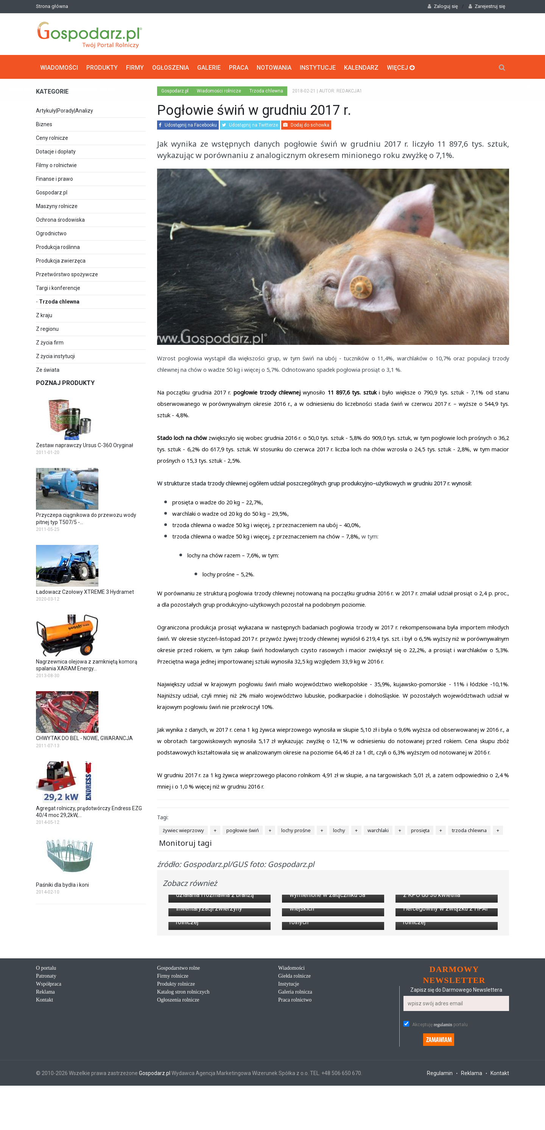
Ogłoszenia (170, 66)
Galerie (209, 66)
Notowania (274, 66)
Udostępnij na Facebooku (188, 124)
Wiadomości (59, 66)
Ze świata (47, 369)
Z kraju (44, 314)
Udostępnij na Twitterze (250, 124)
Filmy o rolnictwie (56, 164)
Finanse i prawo (54, 178)
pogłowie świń (242, 829)
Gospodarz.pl (51, 192)
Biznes (44, 124)
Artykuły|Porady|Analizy (64, 110)
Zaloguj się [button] (443, 6)
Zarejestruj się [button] (487, 6)
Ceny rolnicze (52, 137)
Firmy (135, 66)
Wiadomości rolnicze (219, 90)
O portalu (46, 1124)
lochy (339, 829)
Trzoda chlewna (59, 301)
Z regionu (47, 328)
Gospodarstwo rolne (178, 1124)
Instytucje (318, 66)
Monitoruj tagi (185, 842)
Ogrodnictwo (51, 233)
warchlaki (378, 829)
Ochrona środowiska (60, 219)
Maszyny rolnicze (57, 205)
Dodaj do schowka (306, 124)
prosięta (420, 829)
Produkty (102, 66)
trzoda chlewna (469, 829)
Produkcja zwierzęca (61, 260)
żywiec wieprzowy (183, 829)
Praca (238, 66)
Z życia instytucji (55, 355)
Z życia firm (50, 342)
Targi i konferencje (58, 287)
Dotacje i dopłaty (56, 151)
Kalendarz (361, 66)
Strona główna (52, 6)
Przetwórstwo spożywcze (67, 274)
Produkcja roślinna (58, 246)
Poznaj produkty (65, 382)
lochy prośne (296, 829)
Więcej (401, 66)
